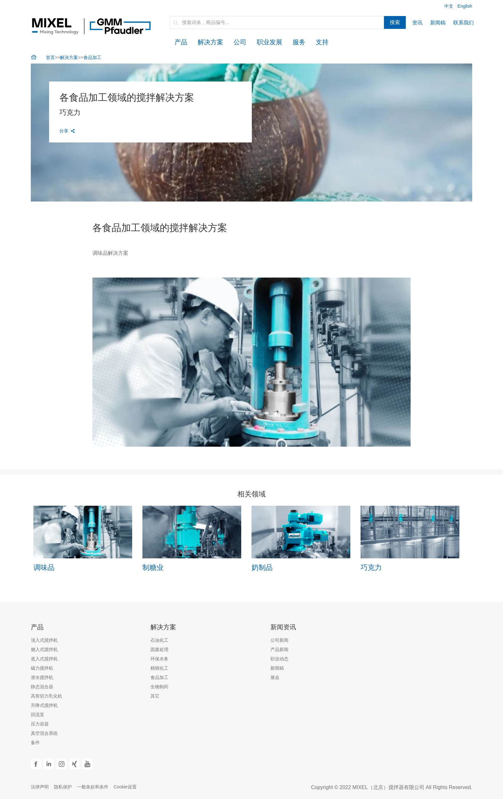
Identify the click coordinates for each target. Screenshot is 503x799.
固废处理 (159, 649)
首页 (50, 57)
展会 (274, 677)
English (464, 6)
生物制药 (159, 686)
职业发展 (269, 42)
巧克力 (371, 567)
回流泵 (37, 714)
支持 (322, 42)
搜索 (395, 22)
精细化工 (159, 668)
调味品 (44, 567)
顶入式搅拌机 (44, 640)
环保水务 (159, 658)
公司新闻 (279, 640)
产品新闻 (279, 649)
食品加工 (92, 57)
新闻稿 (438, 22)
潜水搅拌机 (42, 677)
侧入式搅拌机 (44, 649)
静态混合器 (42, 686)
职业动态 (279, 658)
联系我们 (463, 22)
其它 (154, 696)
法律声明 (40, 786)
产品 (181, 42)
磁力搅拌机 (42, 668)
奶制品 (262, 567)
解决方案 (210, 42)
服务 (299, 42)
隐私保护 (63, 786)
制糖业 (153, 567)
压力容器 (40, 723)
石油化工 (159, 640)
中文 (448, 6)
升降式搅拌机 (44, 705)
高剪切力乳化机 (46, 696)
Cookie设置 (125, 786)
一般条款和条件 (92, 786)
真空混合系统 (44, 733)
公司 (240, 42)
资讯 (417, 22)
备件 (35, 742)
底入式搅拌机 (44, 658)
